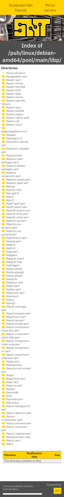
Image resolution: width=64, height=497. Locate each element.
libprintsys (10, 402)
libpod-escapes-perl (16, 313)
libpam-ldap (10, 93)
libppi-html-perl (13, 378)
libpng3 (8, 303)
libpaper (8, 134)
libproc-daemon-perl (16, 413)
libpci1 (7, 200)
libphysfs (9, 279)
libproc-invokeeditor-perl (11, 418)
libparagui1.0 (11, 138)
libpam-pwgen (12, 114)
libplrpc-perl (11, 289)
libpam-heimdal (13, 86)
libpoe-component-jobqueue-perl (15, 356)
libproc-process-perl (16, 423)
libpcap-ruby (11, 189)
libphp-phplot (11, 275)
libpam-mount (12, 97)
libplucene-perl (13, 292)
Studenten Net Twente (21, 8)
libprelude (9, 392)
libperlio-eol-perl (14, 220)
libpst (7, 443)
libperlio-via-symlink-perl (11, 232)
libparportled (11, 155)
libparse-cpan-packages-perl (12, 160)
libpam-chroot (12, 83)
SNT (57, 491)
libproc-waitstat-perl (16, 433)
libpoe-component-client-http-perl (15, 335)
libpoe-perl (10, 361)
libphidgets (10, 265)
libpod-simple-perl (15, 323)
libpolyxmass (11, 365)
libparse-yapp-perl (15, 183)
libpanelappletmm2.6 (14, 130)
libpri (6, 395)
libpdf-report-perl (14, 207)
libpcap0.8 (10, 193)
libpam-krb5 (11, 90)
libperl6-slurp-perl (15, 217)
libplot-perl (10, 286)
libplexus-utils (12, 282)
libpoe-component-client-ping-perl (15, 342)
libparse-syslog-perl (16, 179)
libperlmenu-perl (14, 237)
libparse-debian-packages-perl (13, 167)
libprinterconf (12, 399)
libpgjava (9, 255)
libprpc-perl (10, 440)
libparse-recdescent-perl (11, 174)
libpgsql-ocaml (12, 258)
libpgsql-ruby (11, 262)
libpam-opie (11, 107)
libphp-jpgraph (12, 272)
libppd (7, 375)
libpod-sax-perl (12, 320)
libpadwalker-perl (14, 76)
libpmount (9, 296)
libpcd (7, 196)
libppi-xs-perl (11, 385)
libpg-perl (9, 251)
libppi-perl (10, 382)
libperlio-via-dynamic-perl (11, 225)
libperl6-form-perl (14, 213)
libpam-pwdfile (12, 110)
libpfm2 (8, 244)
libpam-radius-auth (15, 117)
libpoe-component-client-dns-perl (15, 328)
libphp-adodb (11, 268)
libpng (7, 299)
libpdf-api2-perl (13, 203)
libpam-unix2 (11, 124)
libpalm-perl (11, 80)
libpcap (8, 186)
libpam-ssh (10, 121)
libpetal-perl (11, 241)
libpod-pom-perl (13, 316)
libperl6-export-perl (15, 210)
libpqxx (8, 389)
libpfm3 (8, 248)
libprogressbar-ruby (15, 437)
